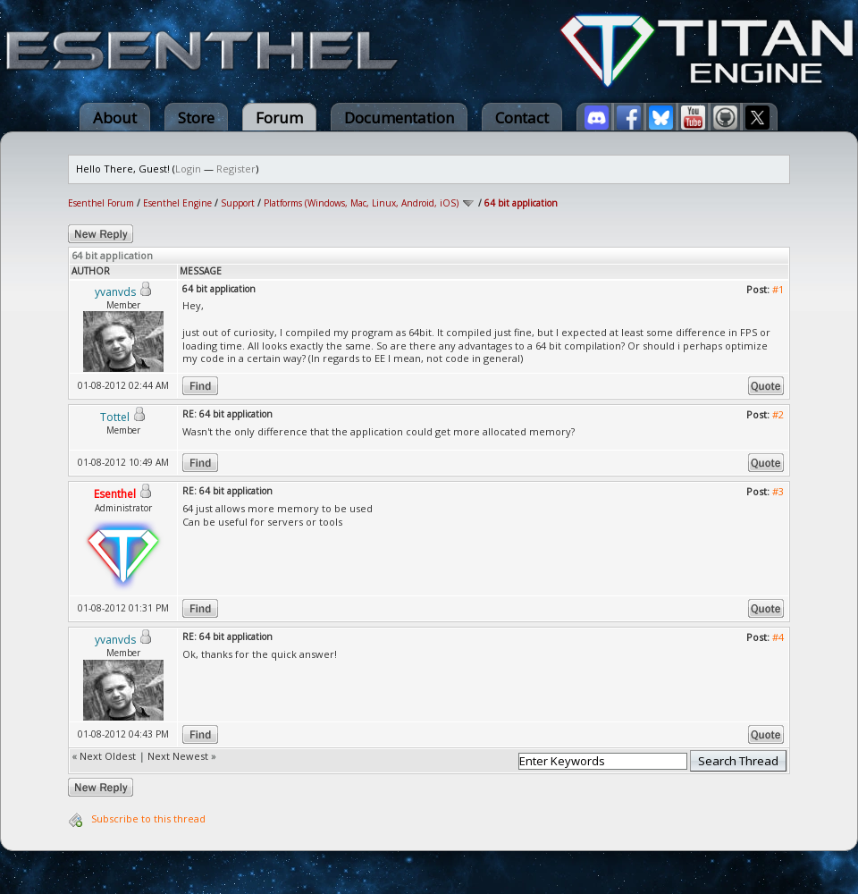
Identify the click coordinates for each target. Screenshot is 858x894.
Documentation (399, 117)
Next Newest (177, 756)
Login (188, 168)
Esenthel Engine (177, 203)
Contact (522, 117)
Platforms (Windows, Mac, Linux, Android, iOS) (361, 203)
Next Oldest (108, 756)
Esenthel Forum (101, 203)
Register (236, 168)
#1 (778, 289)
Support (238, 203)
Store (196, 117)
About (115, 117)
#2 (778, 414)
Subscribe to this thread (148, 818)
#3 (778, 491)
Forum (279, 117)
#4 (778, 637)
